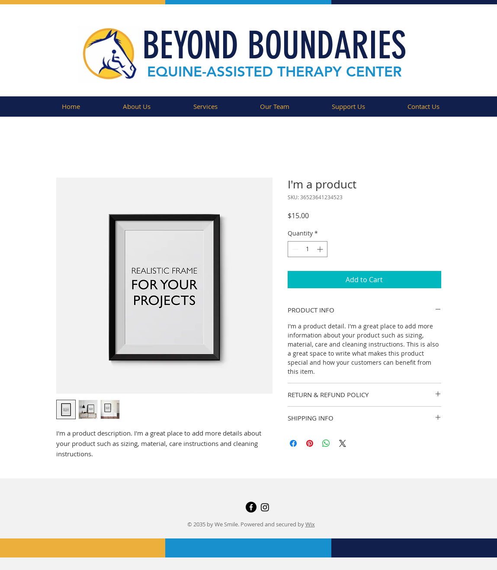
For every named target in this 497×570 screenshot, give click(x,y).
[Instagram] (265, 507)
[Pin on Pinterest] (310, 443)
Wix (310, 524)
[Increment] (320, 249)
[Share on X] (342, 443)
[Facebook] (251, 507)
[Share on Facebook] (293, 443)
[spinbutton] (307, 249)
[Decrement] (294, 249)
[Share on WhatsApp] (326, 443)
